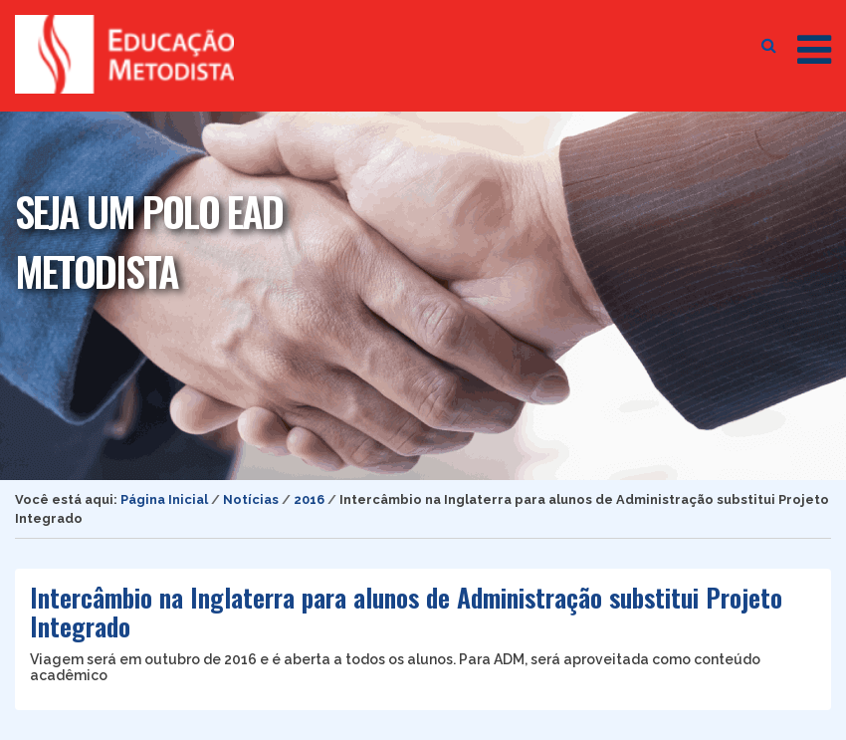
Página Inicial (164, 499)
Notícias (251, 499)
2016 (309, 499)
